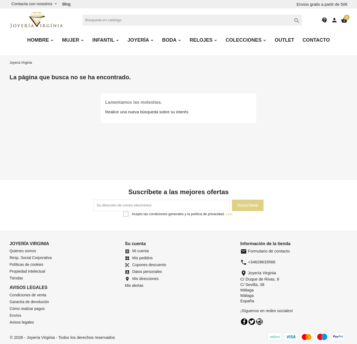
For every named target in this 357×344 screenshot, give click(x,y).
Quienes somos (23, 251)
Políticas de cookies (26, 264)
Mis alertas (134, 285)
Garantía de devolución (29, 302)
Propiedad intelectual (27, 271)
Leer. (229, 214)
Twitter (252, 321)
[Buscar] (192, 20)
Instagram (259, 321)
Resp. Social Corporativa (31, 257)
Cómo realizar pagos (27, 308)
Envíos (15, 315)
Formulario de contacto (265, 251)
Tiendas (16, 278)
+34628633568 (262, 262)
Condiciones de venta (28, 295)
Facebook (244, 321)
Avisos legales (22, 322)
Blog (66, 4)
